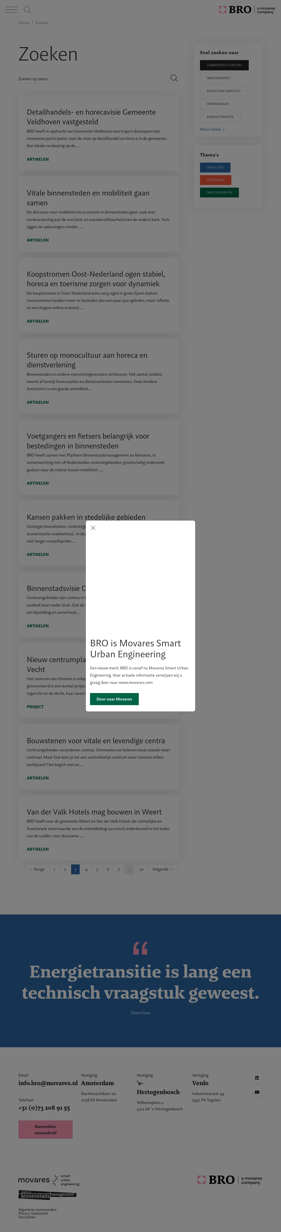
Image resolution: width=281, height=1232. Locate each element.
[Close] (93, 575)
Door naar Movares (114, 651)
